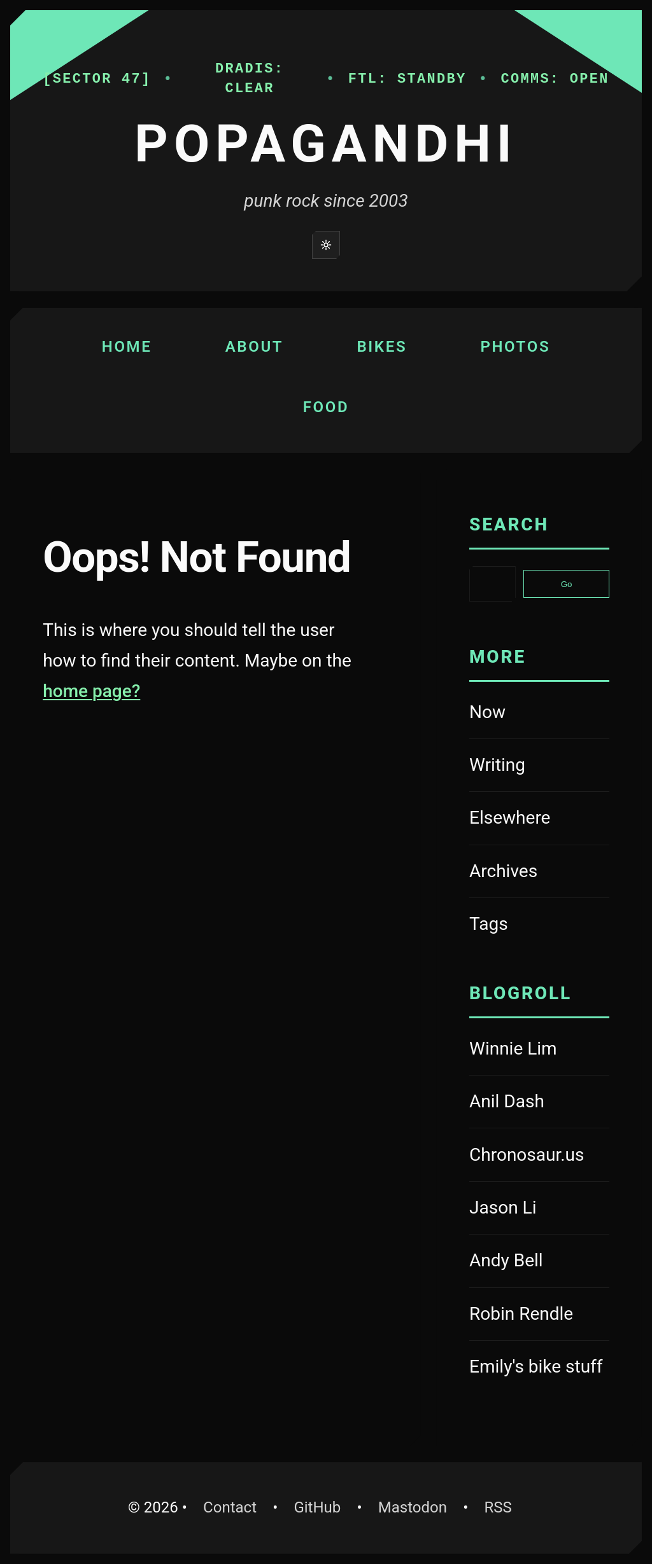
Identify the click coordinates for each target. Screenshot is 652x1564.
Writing (497, 764)
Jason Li (539, 1209)
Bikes (382, 347)
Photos (515, 347)
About (254, 347)
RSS (497, 1507)
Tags (488, 923)
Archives (503, 871)
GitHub (323, 1505)
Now (487, 712)
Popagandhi (325, 143)
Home (127, 347)
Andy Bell (539, 1262)
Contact (230, 1507)
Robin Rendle (539, 1315)
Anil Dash (539, 1103)
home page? (91, 691)
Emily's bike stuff (539, 1368)
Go (566, 584)
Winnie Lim (539, 1050)
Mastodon (418, 1505)
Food (326, 407)
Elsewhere (509, 817)
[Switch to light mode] (326, 245)
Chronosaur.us (539, 1156)
